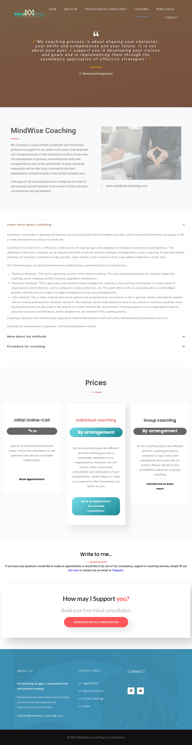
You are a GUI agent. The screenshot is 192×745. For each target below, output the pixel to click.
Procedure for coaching (26, 346)
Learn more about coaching (29, 225)
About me (70, 9)
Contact (171, 18)
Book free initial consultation (96, 622)
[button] (96, 225)
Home (53, 9)
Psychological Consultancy (106, 9)
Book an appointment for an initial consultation (96, 506)
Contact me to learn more (160, 486)
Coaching (141, 9)
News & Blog (165, 9)
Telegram (117, 570)
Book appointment (32, 479)
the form (73, 570)
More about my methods (26, 336)
